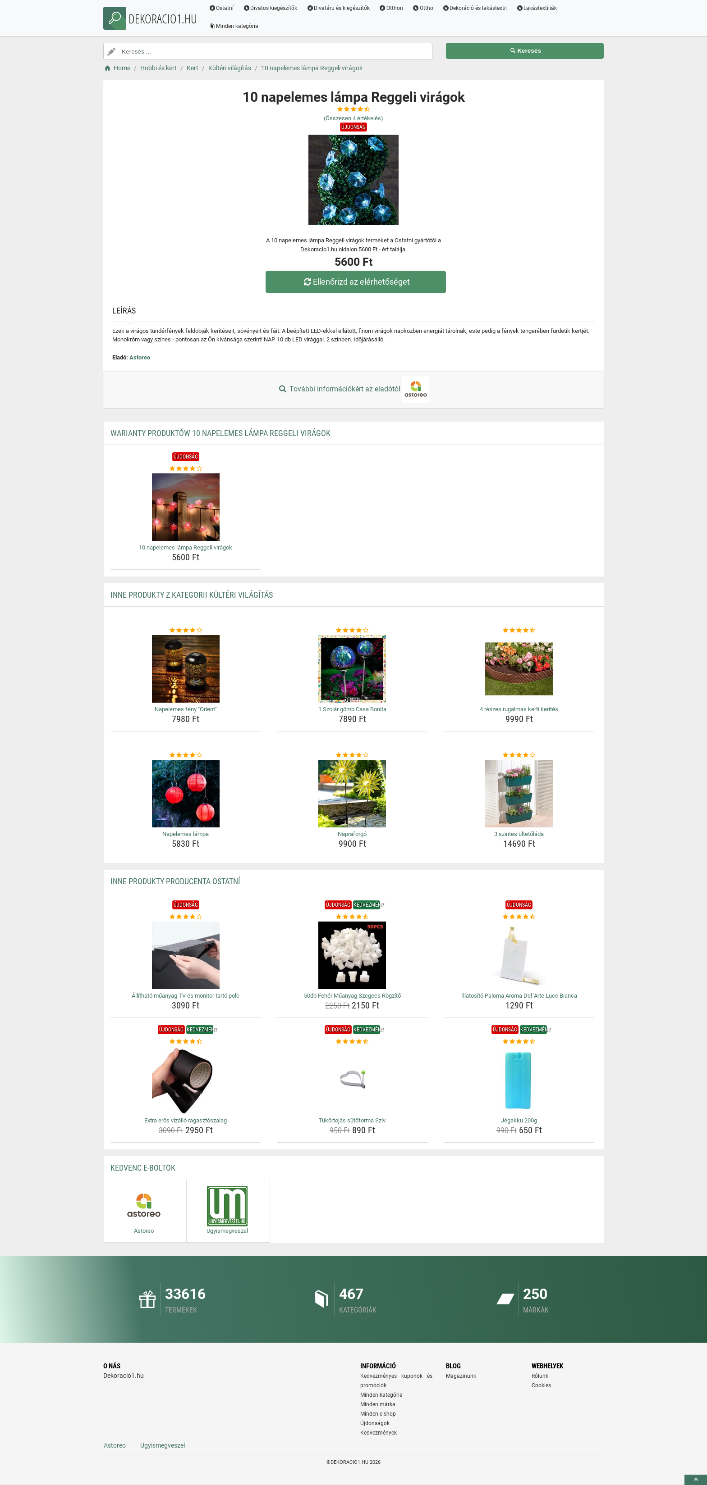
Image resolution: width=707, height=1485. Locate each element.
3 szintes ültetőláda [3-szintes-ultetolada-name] (519, 834)
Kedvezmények (378, 1433)
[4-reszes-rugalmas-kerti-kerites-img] (519, 669)
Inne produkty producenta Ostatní (175, 881)
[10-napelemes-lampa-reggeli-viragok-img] (186, 507)
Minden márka (377, 1404)
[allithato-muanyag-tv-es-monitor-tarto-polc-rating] (186, 917)
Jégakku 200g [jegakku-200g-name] (519, 1120)
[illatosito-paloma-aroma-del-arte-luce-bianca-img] (519, 955)
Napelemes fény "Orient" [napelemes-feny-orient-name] (186, 709)
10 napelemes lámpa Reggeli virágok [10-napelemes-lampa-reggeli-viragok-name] (185, 547)
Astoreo (139, 357)
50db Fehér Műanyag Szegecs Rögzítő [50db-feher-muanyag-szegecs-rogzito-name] (352, 995)
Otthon (391, 8)
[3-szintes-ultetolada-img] (519, 793)
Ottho (423, 8)
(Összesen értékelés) (353, 118)
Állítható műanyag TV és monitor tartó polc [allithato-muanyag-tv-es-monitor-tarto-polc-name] (185, 995)
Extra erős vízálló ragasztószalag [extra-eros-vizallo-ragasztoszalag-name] (185, 1120)
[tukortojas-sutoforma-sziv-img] (352, 1080)
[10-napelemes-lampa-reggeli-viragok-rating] (186, 468)
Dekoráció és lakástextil (475, 8)
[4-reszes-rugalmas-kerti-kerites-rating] (519, 630)
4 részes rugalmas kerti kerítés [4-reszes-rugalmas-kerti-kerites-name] (519, 709)
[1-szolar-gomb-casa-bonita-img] (352, 669)
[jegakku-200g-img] (519, 1080)
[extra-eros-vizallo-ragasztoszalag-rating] (186, 1041)
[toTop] (695, 1480)
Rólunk (540, 1376)
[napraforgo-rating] (352, 755)
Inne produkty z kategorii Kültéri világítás (191, 594)
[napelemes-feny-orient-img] (186, 669)
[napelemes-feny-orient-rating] (186, 630)
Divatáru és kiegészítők (339, 8)
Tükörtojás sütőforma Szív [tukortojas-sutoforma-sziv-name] (352, 1120)
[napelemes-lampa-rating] (186, 755)
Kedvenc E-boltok (142, 1167)
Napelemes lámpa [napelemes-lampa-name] (185, 834)
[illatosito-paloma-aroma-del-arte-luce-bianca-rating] (519, 917)
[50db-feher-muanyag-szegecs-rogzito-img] (352, 955)
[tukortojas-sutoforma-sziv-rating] (352, 1041)
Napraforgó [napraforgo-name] (352, 834)
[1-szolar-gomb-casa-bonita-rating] (352, 630)
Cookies (541, 1385)
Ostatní (221, 8)
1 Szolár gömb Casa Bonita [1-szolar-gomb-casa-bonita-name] (352, 709)
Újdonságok (375, 1423)
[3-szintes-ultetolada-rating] (519, 755)
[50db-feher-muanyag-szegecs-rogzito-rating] (352, 917)
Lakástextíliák (537, 8)
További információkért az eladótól (353, 389)
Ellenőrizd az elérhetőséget (356, 282)
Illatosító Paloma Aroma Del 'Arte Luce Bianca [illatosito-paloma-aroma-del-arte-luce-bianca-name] (519, 995)
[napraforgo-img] (352, 793)
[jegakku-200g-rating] (519, 1041)
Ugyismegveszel (162, 1445)
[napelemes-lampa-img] (186, 793)
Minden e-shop (378, 1414)
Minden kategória (234, 26)
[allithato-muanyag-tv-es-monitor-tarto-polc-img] (186, 955)
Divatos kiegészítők (270, 8)
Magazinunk (461, 1376)
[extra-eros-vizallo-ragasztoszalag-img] (186, 1080)
